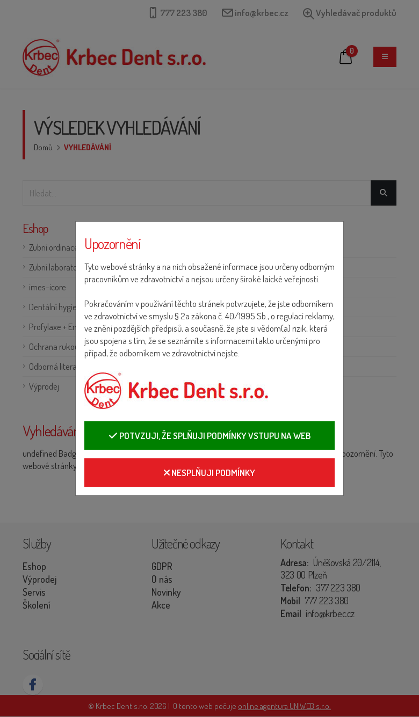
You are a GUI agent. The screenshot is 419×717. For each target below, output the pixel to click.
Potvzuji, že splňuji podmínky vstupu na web (209, 435)
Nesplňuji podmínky (209, 472)
